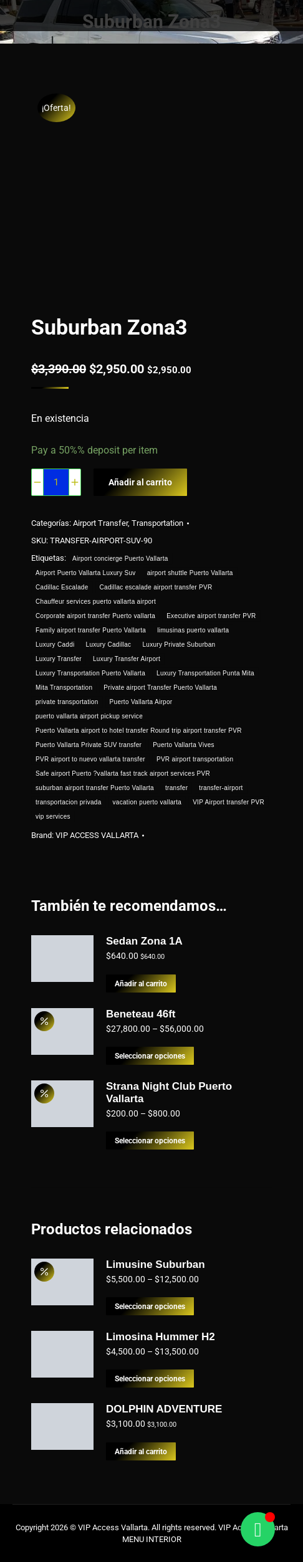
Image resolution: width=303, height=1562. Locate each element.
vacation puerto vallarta (147, 802)
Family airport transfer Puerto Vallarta (91, 630)
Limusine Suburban (155, 1264)
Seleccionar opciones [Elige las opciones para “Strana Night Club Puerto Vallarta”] (153, 1140)
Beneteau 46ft (140, 1014)
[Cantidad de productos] (56, 482)
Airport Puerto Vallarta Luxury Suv (86, 572)
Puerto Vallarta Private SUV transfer (89, 744)
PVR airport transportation (195, 759)
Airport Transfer (102, 523)
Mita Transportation (64, 687)
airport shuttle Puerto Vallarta (190, 572)
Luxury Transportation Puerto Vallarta (90, 673)
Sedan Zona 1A (144, 941)
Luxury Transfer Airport (127, 658)
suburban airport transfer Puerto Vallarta (95, 787)
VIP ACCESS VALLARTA (102, 835)
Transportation (160, 523)
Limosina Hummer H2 (160, 1337)
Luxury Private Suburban (179, 644)
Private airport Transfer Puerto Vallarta (161, 687)
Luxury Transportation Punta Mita (206, 673)
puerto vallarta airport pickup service (89, 716)
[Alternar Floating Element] (258, 1529)
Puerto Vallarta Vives (184, 744)
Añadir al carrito (141, 482)
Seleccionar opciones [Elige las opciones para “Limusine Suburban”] (153, 1306)
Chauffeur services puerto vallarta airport (96, 601)
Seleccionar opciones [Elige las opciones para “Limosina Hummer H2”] (153, 1378)
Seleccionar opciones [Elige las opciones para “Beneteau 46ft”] (153, 1056)
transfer (177, 787)
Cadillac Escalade (62, 587)
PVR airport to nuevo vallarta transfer (90, 759)
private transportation (67, 701)
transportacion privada (69, 802)
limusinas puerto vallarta (193, 630)
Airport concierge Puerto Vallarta (122, 558)
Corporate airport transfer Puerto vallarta (95, 615)
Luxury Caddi (55, 644)
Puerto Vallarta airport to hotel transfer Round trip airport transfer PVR (139, 730)
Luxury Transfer (59, 658)
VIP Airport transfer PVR (229, 802)
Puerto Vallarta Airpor (141, 701)
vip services (53, 816)
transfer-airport (222, 787)
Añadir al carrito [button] (143, 983)
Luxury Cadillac (109, 644)
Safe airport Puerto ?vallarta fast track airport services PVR (123, 773)
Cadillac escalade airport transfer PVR (156, 587)
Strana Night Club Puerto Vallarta (169, 1092)
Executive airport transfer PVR (212, 615)
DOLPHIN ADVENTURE (164, 1409)
